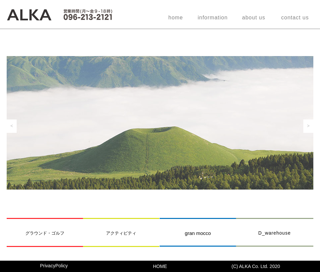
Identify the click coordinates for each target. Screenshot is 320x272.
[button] (12, 126)
